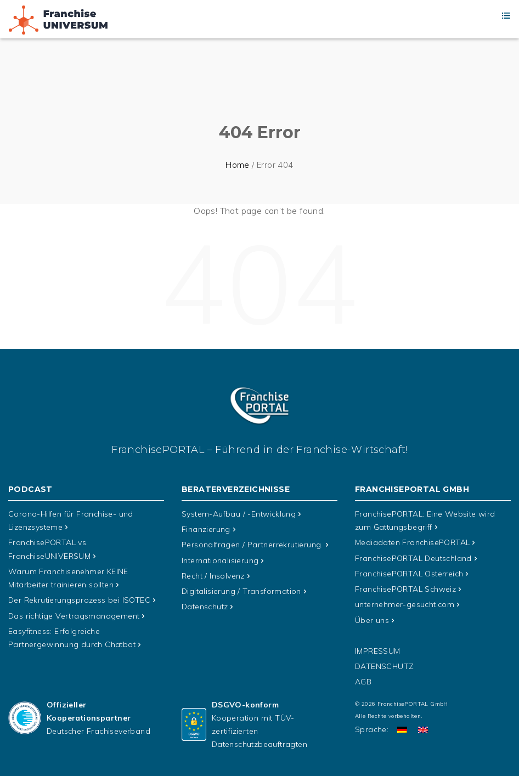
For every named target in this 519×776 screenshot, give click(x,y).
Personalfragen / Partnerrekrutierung (252, 545)
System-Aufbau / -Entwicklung (239, 514)
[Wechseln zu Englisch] (423, 728)
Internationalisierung (220, 560)
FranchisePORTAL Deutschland (413, 558)
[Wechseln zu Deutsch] (402, 728)
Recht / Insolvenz (213, 575)
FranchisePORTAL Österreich (409, 573)
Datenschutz (205, 606)
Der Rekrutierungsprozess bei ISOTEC (79, 599)
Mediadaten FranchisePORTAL (412, 542)
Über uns (372, 619)
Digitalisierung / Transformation (241, 591)
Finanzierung (206, 529)
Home (237, 165)
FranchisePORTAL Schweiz (405, 588)
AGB (363, 681)
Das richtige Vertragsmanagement (73, 615)
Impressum (377, 650)
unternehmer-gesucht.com (404, 604)
